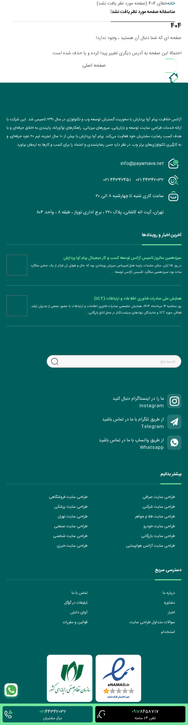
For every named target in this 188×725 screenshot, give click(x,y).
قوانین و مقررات (75, 622)
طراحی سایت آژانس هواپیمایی (150, 546)
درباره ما (169, 593)
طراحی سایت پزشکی (70, 506)
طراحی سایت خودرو (159, 526)
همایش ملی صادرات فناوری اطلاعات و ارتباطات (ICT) (137, 298)
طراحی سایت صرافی (158, 497)
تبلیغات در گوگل (75, 602)
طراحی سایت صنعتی (70, 526)
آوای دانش (78, 612)
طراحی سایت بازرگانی (158, 536)
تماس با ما (79, 593)
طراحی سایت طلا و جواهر (155, 516)
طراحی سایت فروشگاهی (68, 497)
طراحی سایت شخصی (70, 536)
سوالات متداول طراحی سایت (152, 622)
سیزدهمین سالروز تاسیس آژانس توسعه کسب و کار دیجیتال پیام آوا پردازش (122, 258)
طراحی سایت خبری (72, 546)
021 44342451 (117, 180)
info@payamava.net (142, 164)
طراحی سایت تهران (72, 516)
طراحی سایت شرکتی (158, 506)
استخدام (168, 632)
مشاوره (169, 602)
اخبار (171, 612)
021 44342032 (150, 180)
